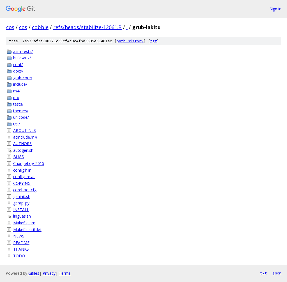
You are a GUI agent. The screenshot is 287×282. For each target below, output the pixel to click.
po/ (16, 97)
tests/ (18, 104)
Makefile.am (24, 222)
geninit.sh (21, 196)
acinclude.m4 (25, 137)
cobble (40, 27)
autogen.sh (23, 150)
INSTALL (21, 209)
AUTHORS (22, 143)
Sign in (275, 8)
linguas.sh (22, 216)
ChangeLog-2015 (28, 163)
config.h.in (22, 170)
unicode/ (21, 117)
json (276, 273)
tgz (153, 41)
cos (10, 27)
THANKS (21, 249)
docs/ (18, 71)
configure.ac (24, 176)
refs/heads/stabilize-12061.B (87, 27)
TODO (19, 255)
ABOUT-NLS (24, 130)
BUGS (18, 156)
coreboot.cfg (24, 189)
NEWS (18, 236)
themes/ (20, 110)
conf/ (18, 64)
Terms (65, 273)
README (21, 242)
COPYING (22, 183)
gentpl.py (21, 203)
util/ (16, 124)
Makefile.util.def (27, 229)
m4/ (16, 91)
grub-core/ (22, 77)
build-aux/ (22, 57)
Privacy (49, 273)
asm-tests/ (23, 51)
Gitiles (33, 273)
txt (263, 273)
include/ (20, 84)
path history (130, 41)
